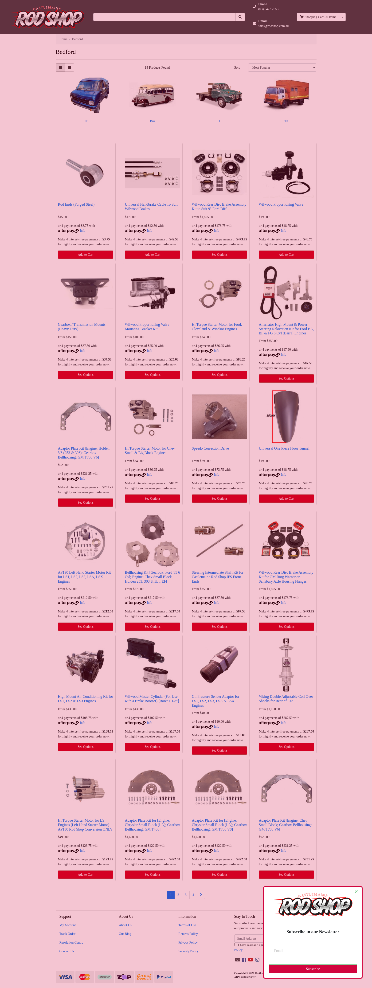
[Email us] (237, 959)
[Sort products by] (282, 67)
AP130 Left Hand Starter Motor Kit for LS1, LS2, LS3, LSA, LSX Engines (84, 576)
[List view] (69, 67)
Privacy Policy (188, 942)
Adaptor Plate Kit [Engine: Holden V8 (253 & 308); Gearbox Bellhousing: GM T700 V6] (84, 452)
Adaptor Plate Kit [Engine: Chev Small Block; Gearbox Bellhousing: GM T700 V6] (285, 824)
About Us (125, 925)
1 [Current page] (171, 895)
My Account (67, 925)
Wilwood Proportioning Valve (281, 204)
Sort (236, 67)
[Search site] (240, 17)
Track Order (67, 934)
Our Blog (125, 934)
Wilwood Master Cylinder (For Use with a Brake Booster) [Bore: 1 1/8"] (152, 698)
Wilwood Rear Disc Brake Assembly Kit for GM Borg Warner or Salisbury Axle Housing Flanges (286, 576)
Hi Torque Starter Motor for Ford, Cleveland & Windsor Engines (217, 326)
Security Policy (188, 951)
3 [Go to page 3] (186, 895)
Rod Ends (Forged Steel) (76, 204)
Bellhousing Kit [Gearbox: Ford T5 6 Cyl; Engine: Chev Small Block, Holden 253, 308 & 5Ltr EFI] (152, 576)
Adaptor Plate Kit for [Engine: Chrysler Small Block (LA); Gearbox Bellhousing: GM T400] (152, 824)
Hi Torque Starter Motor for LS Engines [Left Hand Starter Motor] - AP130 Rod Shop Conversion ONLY (85, 824)
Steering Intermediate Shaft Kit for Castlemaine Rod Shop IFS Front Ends (217, 576)
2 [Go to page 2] (178, 895)
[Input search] (164, 17)
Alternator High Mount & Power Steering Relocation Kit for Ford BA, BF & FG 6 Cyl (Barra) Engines (286, 328)
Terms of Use (187, 925)
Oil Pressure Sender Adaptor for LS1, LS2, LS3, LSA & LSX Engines (215, 700)
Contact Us (66, 951)
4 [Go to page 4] (193, 895)
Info (82, 230)
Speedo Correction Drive (210, 448)
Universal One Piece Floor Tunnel (284, 448)
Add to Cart (85, 254)
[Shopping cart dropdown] (342, 17)
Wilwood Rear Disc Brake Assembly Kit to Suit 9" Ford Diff (219, 206)
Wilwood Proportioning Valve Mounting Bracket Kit (147, 326)
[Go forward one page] (201, 895)
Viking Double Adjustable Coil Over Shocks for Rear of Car (286, 698)
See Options (219, 254)
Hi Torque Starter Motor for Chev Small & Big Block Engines (150, 450)
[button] (271, 6)
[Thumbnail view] (60, 67)
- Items (318, 17)
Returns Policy (188, 934)
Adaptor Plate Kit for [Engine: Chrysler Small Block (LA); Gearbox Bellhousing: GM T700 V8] (219, 824)
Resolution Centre (71, 942)
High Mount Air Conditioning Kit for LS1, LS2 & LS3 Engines (85, 698)
